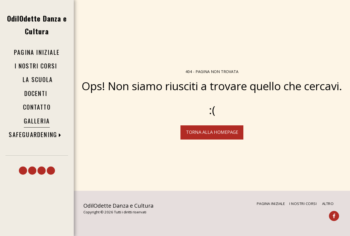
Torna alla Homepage (212, 132)
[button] (37, 134)
